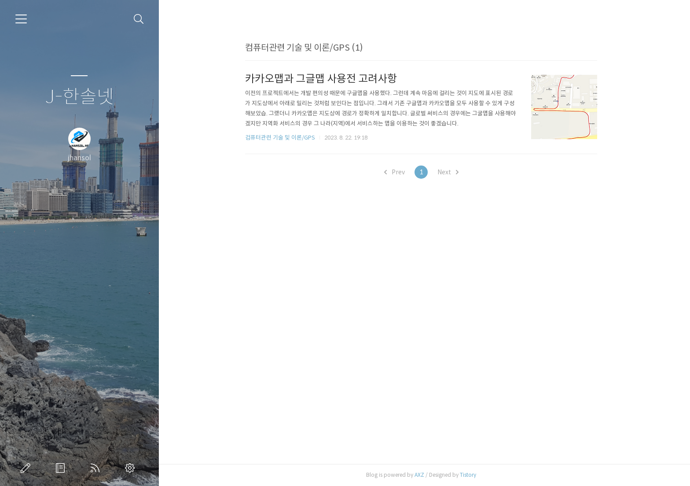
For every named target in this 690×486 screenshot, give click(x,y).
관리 (131, 468)
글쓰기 (27, 468)
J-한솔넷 (79, 97)
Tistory (471, 474)
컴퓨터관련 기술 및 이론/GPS (283, 137)
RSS (96, 468)
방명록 (62, 468)
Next (451, 172)
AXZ (422, 474)
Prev (397, 172)
